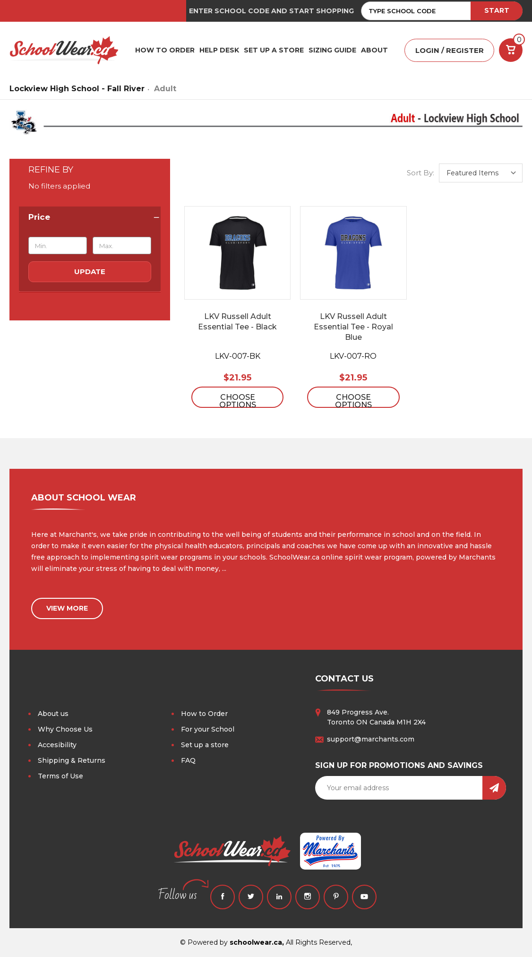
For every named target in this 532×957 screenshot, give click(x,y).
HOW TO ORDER (165, 50)
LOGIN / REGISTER (449, 50)
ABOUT (374, 50)
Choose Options (237, 400)
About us (53, 713)
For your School (207, 729)
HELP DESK (219, 50)
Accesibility (57, 745)
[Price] (90, 217)
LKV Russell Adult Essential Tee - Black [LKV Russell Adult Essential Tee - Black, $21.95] (237, 321)
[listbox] (481, 173)
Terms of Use (60, 776)
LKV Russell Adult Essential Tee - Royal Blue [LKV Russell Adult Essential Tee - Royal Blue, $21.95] (353, 327)
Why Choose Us (65, 729)
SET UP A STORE (274, 50)
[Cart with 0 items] (510, 50)
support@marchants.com (370, 739)
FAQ (188, 760)
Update (89, 271)
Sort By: (420, 172)
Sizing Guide (332, 50)
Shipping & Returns (71, 760)
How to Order (204, 713)
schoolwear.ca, (257, 942)
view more (67, 608)
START (496, 10)
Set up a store (205, 745)
